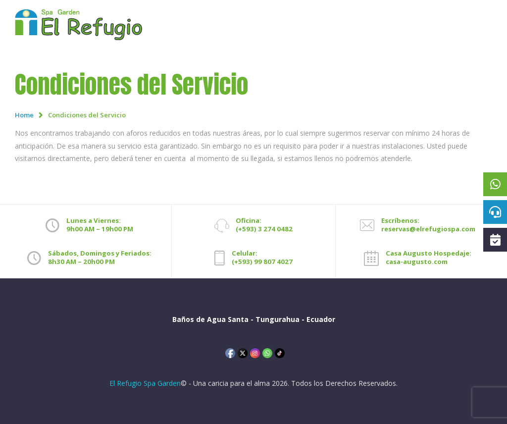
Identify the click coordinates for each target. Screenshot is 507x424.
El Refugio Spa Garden (145, 383)
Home (24, 114)
